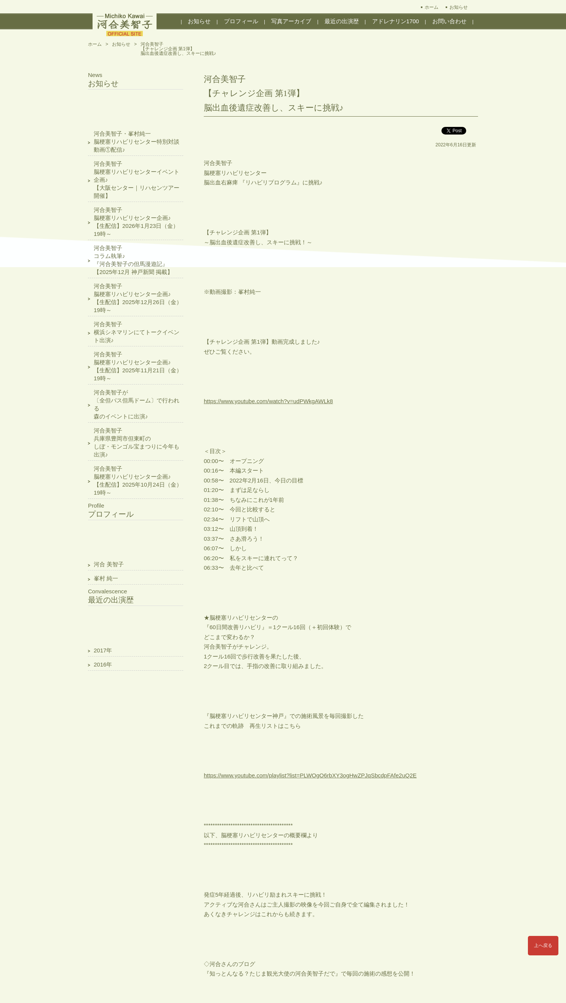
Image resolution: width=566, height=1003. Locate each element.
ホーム (431, 7)
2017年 (103, 650)
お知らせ (458, 7)
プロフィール (241, 21)
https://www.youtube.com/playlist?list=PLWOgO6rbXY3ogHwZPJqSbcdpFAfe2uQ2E (310, 775)
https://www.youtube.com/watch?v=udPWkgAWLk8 (268, 401)
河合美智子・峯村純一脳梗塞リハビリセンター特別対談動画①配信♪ (136, 141)
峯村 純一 (106, 578)
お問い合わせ (449, 21)
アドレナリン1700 (395, 21)
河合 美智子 (109, 564)
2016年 (103, 664)
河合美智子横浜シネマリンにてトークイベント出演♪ (136, 332)
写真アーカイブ (291, 21)
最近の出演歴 (342, 21)
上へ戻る (543, 945)
